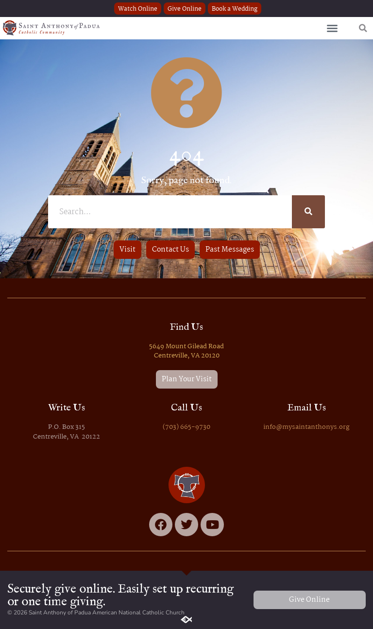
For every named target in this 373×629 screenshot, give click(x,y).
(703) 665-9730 (186, 427)
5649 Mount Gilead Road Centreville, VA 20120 (186, 351)
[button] (332, 28)
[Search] (308, 211)
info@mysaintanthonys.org (306, 427)
